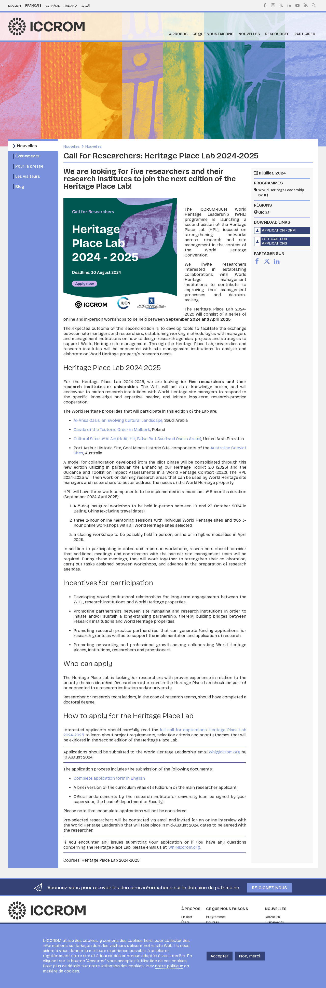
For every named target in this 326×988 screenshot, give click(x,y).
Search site (314, 5)
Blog (19, 186)
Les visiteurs (27, 176)
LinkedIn (289, 5)
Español (53, 5)
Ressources (277, 34)
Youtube (297, 5)
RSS (306, 5)
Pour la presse (29, 166)
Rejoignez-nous (269, 887)
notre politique (169, 966)
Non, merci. (250, 956)
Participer (304, 34)
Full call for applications (274, 241)
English (14, 5)
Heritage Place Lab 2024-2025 (111, 860)
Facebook (265, 5)
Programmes (216, 917)
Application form (279, 230)
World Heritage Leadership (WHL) (281, 192)
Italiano (70, 5)
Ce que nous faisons (213, 34)
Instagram (273, 5)
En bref (186, 917)
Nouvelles (249, 34)
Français (33, 5)
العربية (85, 5)
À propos (178, 34)
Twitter (281, 5)
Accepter (219, 956)
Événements (27, 156)
